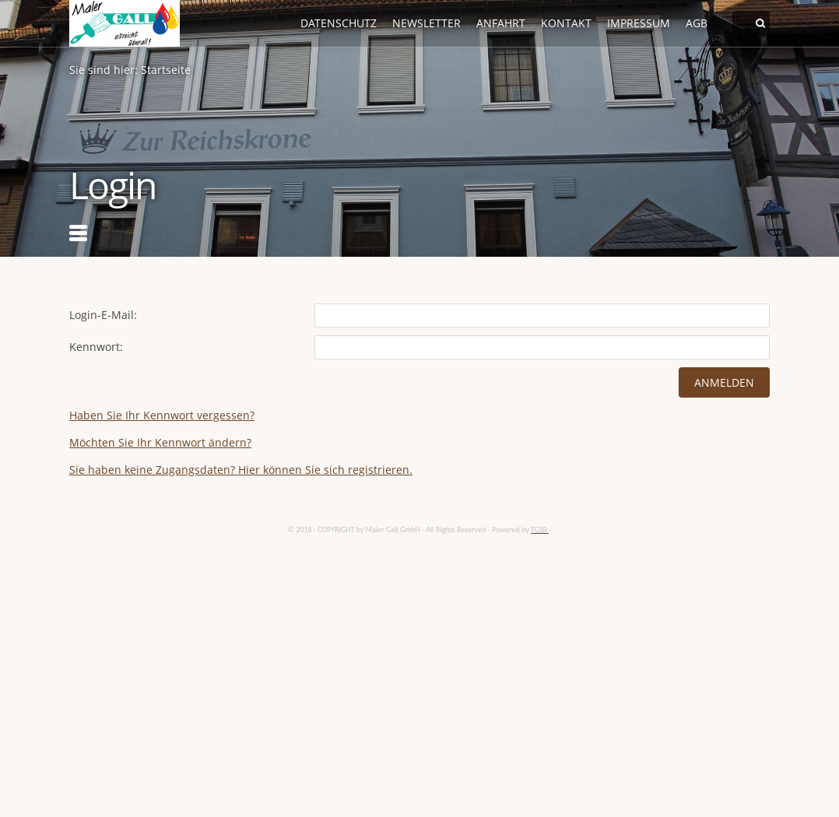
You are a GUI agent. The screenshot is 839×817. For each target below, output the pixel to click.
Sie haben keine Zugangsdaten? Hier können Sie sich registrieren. (240, 469)
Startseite (166, 69)
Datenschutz (338, 23)
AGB (696, 23)
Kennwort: (96, 346)
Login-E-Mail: (103, 314)
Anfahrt (500, 23)
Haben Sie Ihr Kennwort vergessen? (162, 415)
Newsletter (426, 23)
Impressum (638, 23)
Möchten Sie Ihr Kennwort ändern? (160, 442)
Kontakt (566, 23)
